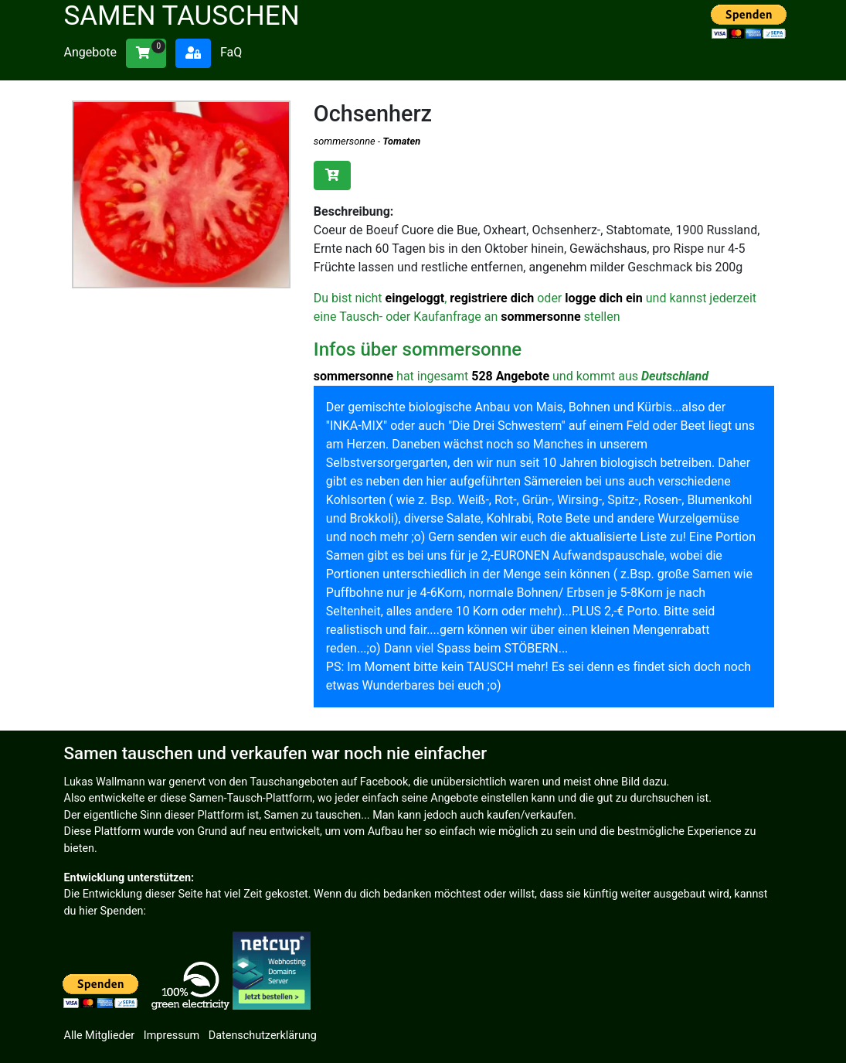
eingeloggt (415, 298)
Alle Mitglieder (99, 1035)
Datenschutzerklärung (263, 1035)
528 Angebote (510, 376)
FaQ (231, 52)
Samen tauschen (182, 16)
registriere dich (492, 298)
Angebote (90, 52)
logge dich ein (604, 298)
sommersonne (344, 141)
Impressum (171, 1035)
